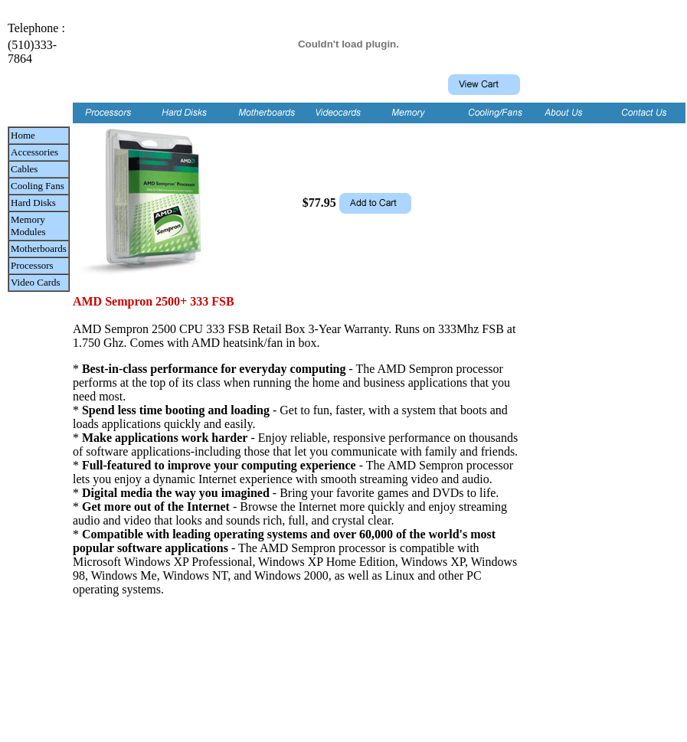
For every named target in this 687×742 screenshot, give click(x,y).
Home (23, 135)
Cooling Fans (37, 185)
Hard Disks (33, 202)
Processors (32, 265)
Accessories (34, 152)
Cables (24, 169)
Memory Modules (28, 225)
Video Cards (36, 282)
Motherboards (39, 248)
